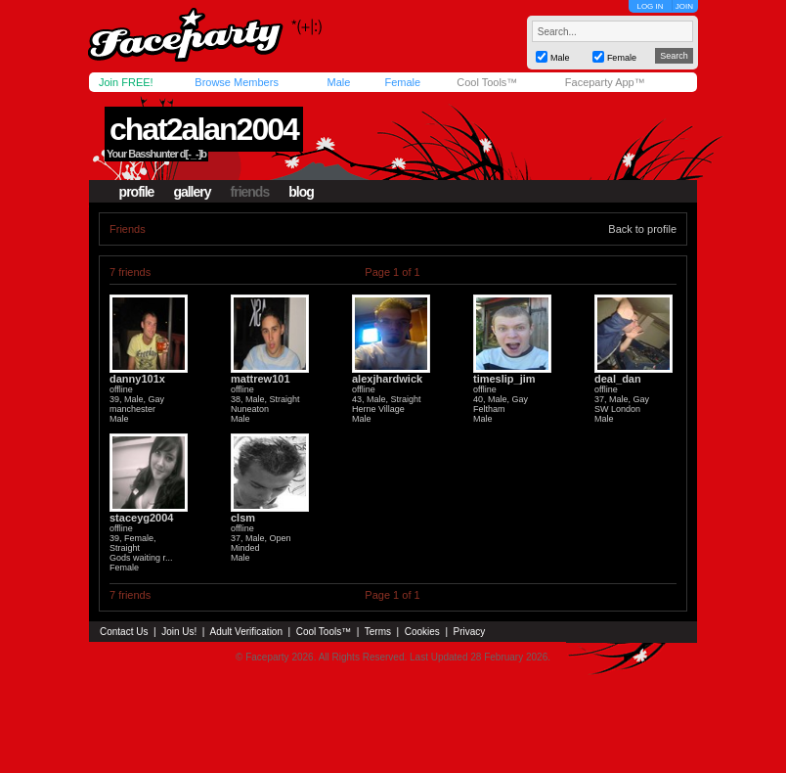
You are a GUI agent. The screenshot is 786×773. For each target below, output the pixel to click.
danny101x (137, 379)
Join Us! (178, 631)
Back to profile (642, 229)
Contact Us (124, 631)
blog (301, 192)
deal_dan (617, 379)
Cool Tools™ (487, 82)
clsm (243, 517)
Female (402, 82)
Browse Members (237, 82)
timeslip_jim (504, 379)
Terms (378, 631)
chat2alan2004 (203, 129)
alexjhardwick (387, 379)
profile (136, 192)
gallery (191, 192)
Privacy (470, 631)
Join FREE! (126, 82)
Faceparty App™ (605, 82)
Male (338, 82)
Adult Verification (246, 631)
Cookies (422, 631)
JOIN (684, 6)
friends (250, 192)
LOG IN (649, 6)
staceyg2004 (141, 517)
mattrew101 (260, 379)
